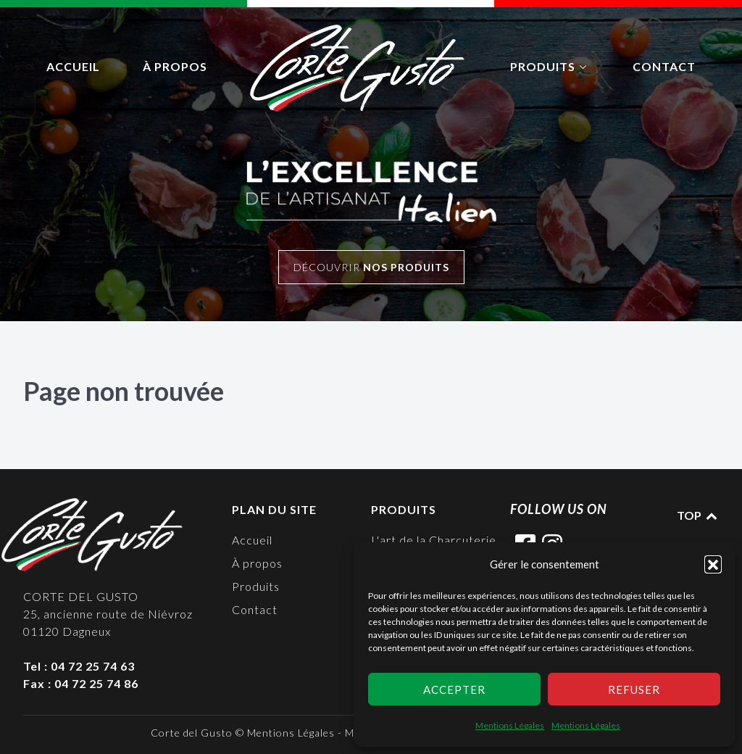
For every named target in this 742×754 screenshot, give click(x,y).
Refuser (634, 689)
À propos (257, 563)
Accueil (252, 540)
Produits (256, 586)
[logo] (358, 68)
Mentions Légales (509, 725)
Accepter (454, 689)
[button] (713, 564)
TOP (698, 515)
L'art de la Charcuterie (433, 540)
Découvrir (371, 267)
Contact (255, 609)
